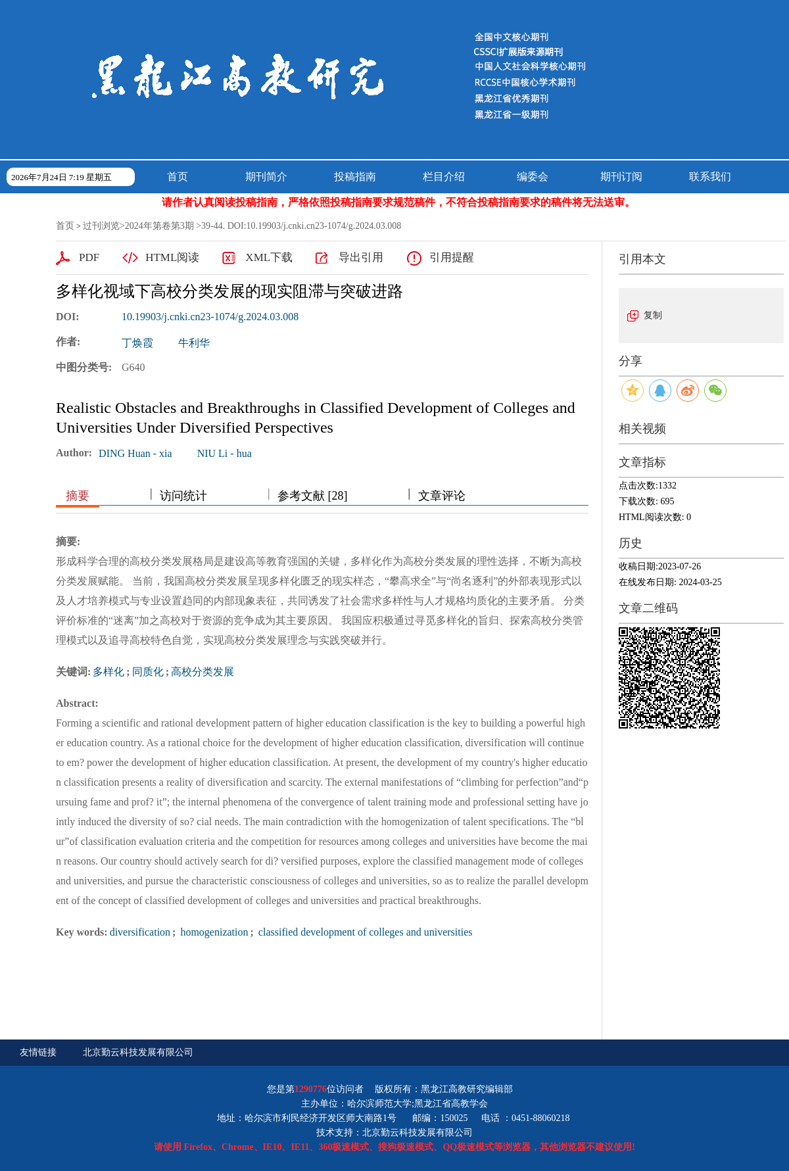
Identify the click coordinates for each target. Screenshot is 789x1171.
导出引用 (361, 257)
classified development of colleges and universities (364, 932)
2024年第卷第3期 (159, 226)
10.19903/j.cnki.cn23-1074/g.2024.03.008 (210, 316)
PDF (89, 257)
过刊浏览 (101, 226)
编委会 (532, 176)
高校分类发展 (202, 671)
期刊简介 (266, 176)
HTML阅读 (172, 257)
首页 (177, 176)
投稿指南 (355, 176)
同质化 (148, 671)
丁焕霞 (137, 342)
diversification (140, 932)
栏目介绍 (444, 176)
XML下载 (269, 257)
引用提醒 (451, 257)
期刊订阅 (621, 176)
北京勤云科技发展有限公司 (138, 1052)
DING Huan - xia (135, 453)
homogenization (213, 932)
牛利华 (194, 342)
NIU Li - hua (224, 453)
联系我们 (710, 176)
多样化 (108, 671)
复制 (653, 315)
